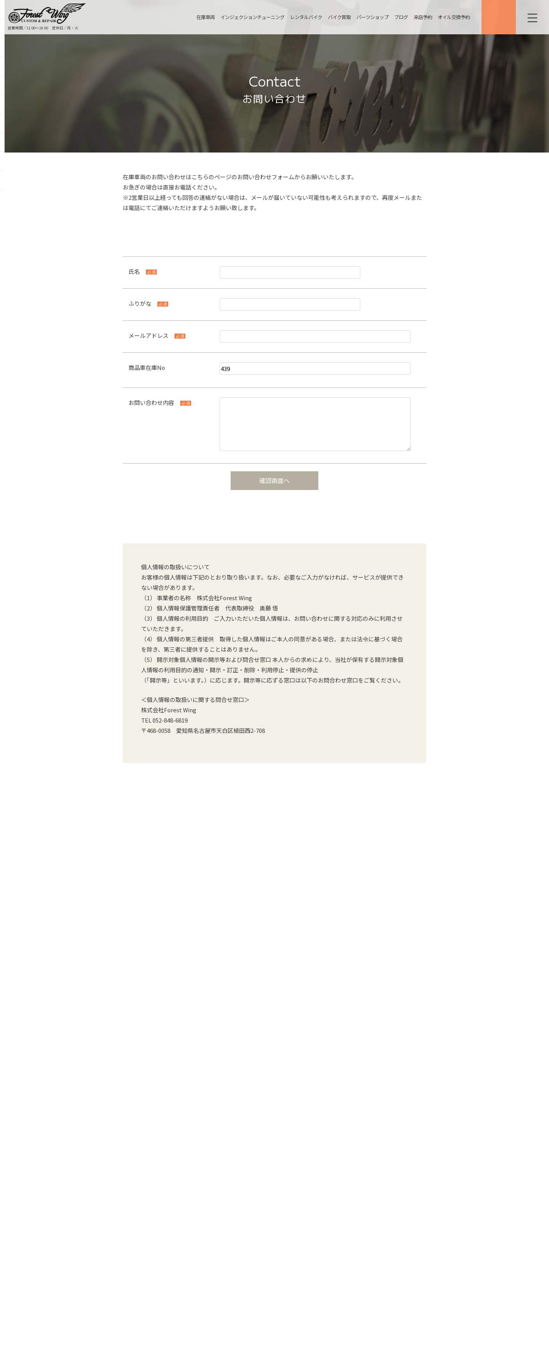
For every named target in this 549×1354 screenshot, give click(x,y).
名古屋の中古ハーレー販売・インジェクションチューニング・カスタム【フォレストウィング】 (47, 13)
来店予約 (422, 17)
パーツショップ (371, 17)
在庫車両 (204, 17)
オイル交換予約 (453, 17)
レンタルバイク (305, 17)
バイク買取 (338, 17)
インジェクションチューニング (251, 17)
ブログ (400, 17)
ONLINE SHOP (497, 17)
